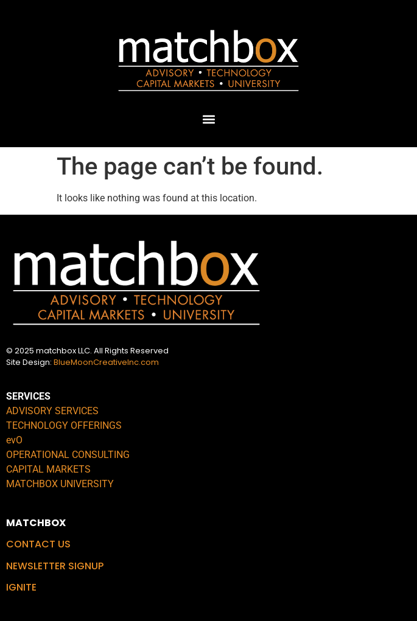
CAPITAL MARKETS (48, 469)
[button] (208, 119)
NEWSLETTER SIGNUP (54, 566)
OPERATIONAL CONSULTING (68, 454)
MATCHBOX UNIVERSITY (60, 484)
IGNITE (21, 587)
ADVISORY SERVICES (52, 411)
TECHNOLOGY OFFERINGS (64, 425)
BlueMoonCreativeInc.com (106, 362)
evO (14, 440)
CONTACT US (38, 544)
